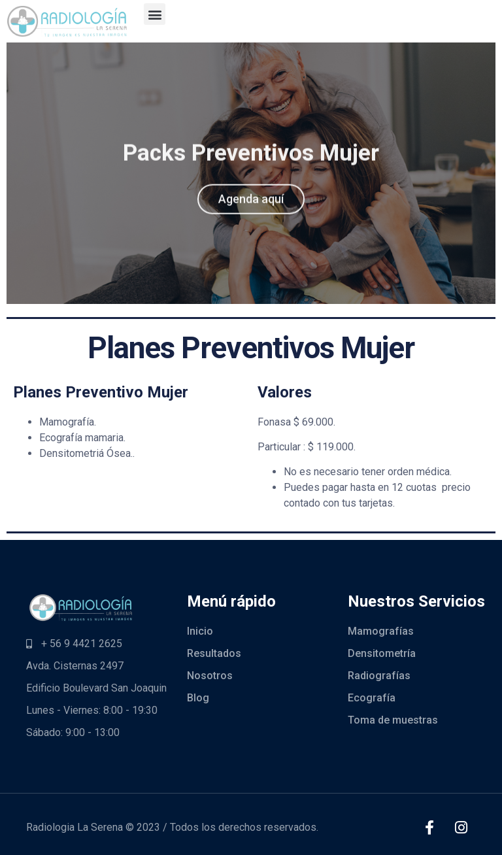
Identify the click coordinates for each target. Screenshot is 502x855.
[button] (154, 14)
